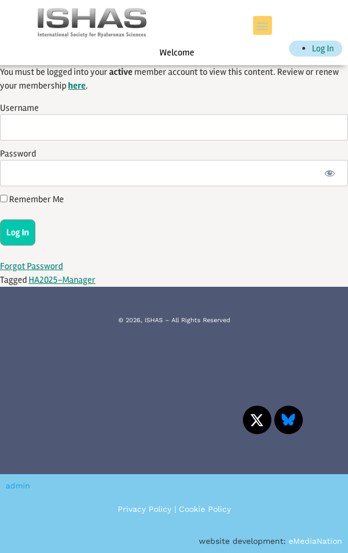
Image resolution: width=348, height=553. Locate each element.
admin (18, 485)
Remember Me (32, 199)
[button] (262, 25)
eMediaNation (315, 541)
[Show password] (329, 173)
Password (18, 153)
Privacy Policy (144, 509)
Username (19, 108)
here (77, 85)
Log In (323, 48)
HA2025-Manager (62, 280)
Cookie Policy (205, 509)
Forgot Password (31, 266)
